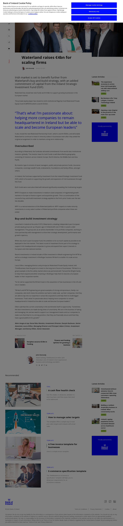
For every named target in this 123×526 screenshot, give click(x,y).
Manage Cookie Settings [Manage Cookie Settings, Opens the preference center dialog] (94, 5)
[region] (61, 11)
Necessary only (94, 11)
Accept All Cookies (94, 18)
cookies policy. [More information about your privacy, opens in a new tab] (33, 14)
